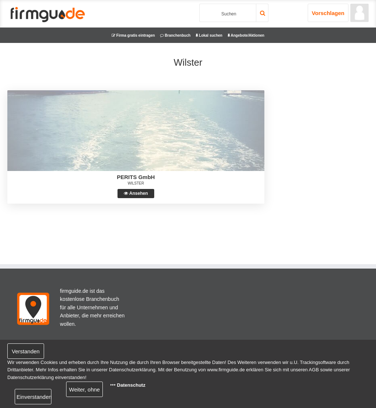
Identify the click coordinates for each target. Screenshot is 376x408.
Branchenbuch (175, 35)
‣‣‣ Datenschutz (127, 385)
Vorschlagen (328, 13)
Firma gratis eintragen (133, 35)
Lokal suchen (209, 35)
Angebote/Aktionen (246, 35)
